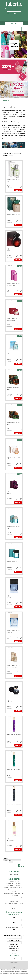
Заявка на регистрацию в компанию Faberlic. (14, 16)
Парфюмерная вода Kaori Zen (13, 353)
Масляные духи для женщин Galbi (14, 734)
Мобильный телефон (14, 940)
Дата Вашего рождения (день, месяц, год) (14, 928)
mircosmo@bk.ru (14, 874)
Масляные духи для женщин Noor (14, 769)
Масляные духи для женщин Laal (14, 804)
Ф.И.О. (14, 917)
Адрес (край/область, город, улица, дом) (14, 935)
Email (14, 923)
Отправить (14, 958)
